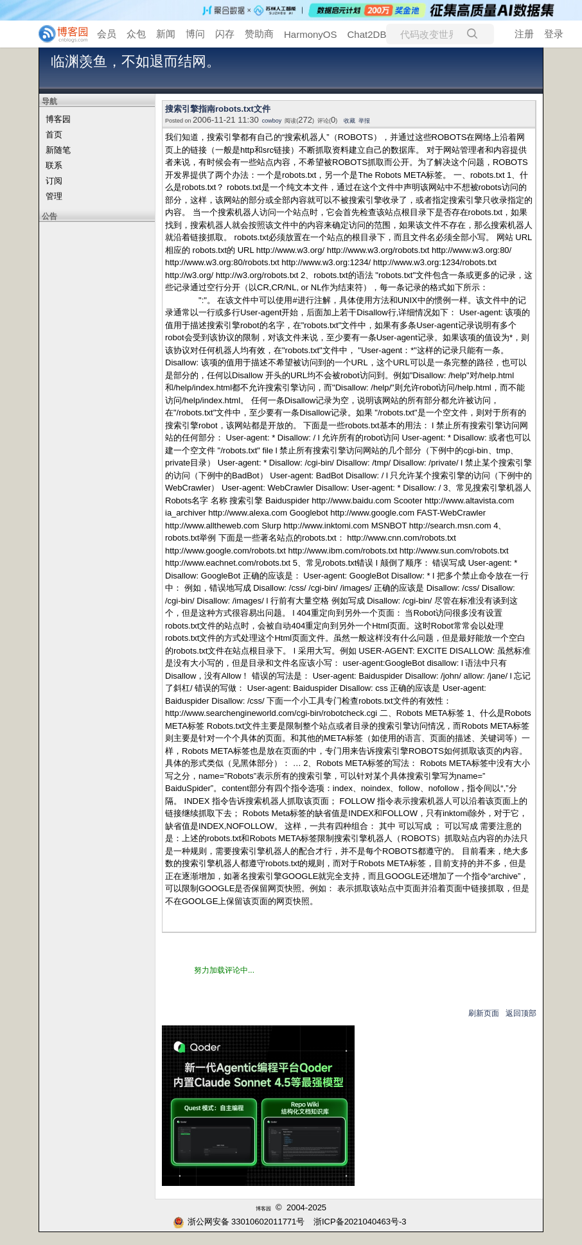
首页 (54, 134)
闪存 (224, 33)
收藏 (349, 121)
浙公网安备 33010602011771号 (239, 1221)
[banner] (58, 34)
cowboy (272, 121)
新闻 (165, 33)
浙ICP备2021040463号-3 (360, 1221)
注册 (524, 33)
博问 (195, 33)
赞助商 (259, 33)
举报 (364, 121)
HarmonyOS (310, 34)
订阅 (54, 181)
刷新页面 (483, 1013)
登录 (553, 33)
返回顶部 (521, 1013)
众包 (136, 33)
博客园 (58, 119)
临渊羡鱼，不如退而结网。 (135, 61)
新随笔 (58, 150)
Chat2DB (367, 34)
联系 (54, 165)
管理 (54, 196)
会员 (106, 33)
